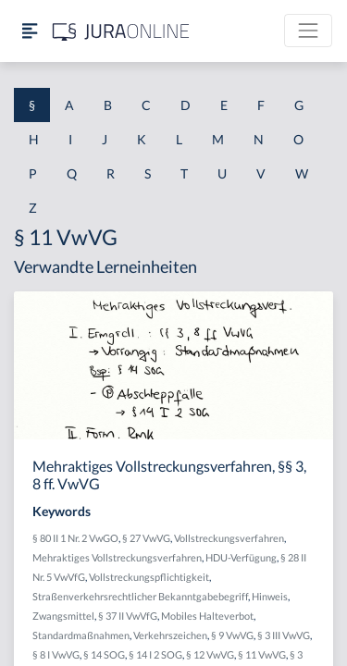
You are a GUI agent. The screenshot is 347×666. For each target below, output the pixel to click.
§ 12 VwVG (210, 654)
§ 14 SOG (104, 654)
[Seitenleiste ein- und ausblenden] (29, 31)
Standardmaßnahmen (81, 635)
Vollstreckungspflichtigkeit (149, 577)
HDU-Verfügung (241, 557)
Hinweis (270, 596)
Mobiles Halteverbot (207, 616)
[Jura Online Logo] (121, 31)
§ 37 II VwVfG (127, 616)
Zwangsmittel (63, 616)
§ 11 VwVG (262, 654)
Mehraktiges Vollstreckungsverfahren (117, 557)
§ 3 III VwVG (283, 635)
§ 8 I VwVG (56, 654)
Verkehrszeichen (170, 635)
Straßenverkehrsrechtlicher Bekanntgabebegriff (140, 596)
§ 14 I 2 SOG (155, 654)
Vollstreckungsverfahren (229, 538)
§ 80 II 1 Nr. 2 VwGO (75, 538)
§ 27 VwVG (146, 538)
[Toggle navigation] (308, 30)
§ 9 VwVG (232, 635)
